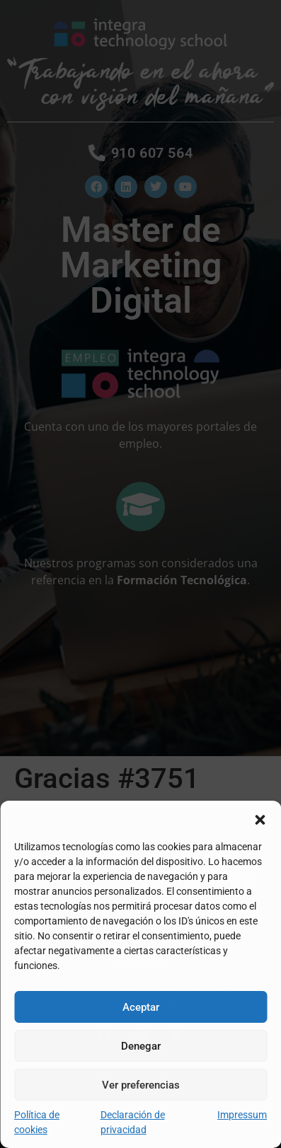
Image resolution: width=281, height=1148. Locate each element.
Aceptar (140, 1007)
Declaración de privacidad (133, 1122)
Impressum (242, 1114)
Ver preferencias (141, 1085)
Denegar (141, 1046)
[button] (260, 818)
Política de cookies (36, 1122)
